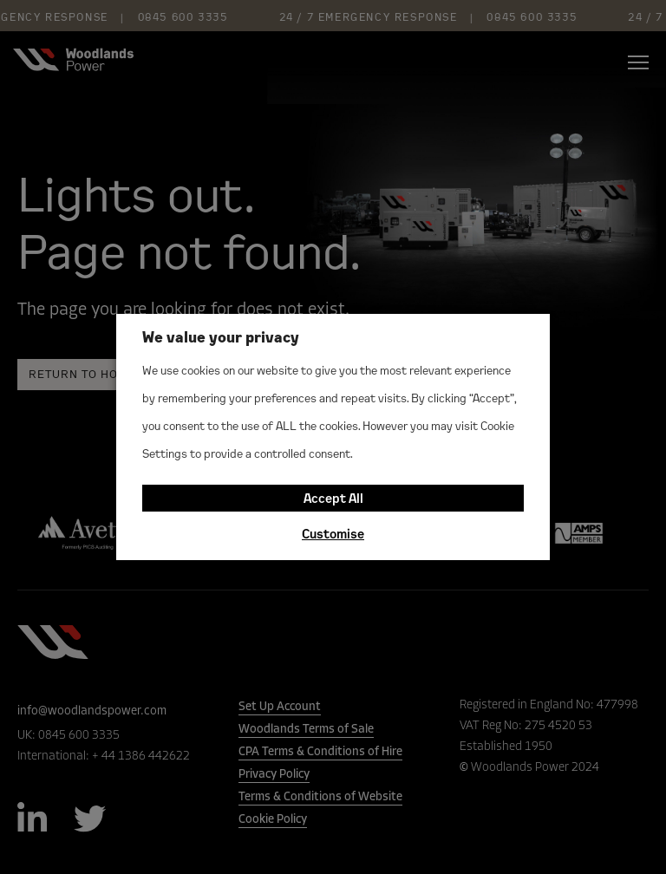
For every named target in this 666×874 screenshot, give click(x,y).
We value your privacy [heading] (220, 337)
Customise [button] (333, 533)
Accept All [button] (333, 498)
